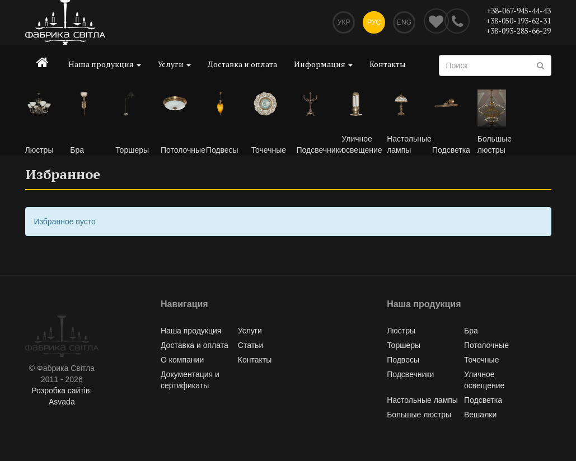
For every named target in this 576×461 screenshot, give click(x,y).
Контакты (387, 64)
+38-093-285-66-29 (518, 30)
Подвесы (403, 359)
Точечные (481, 359)
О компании (182, 359)
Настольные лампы (422, 400)
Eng (404, 22)
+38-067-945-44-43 (518, 10)
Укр (344, 22)
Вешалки (480, 414)
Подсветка (483, 400)
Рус (374, 22)
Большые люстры (419, 414)
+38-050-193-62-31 (518, 20)
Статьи (250, 345)
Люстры (401, 330)
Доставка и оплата (242, 64)
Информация (323, 64)
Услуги (174, 64)
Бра (471, 330)
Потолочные (486, 345)
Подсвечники (410, 374)
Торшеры (403, 345)
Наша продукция (104, 64)
